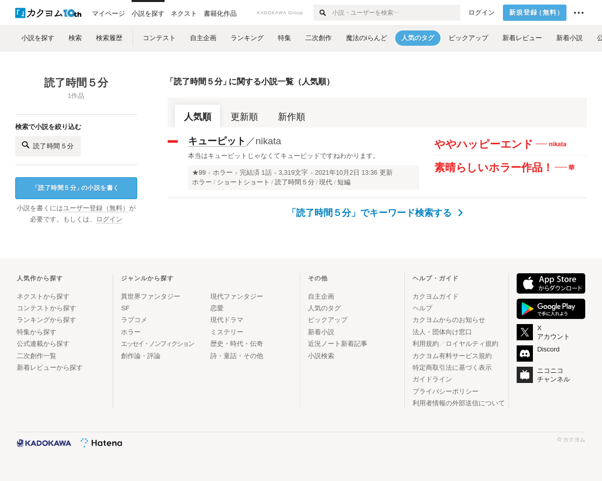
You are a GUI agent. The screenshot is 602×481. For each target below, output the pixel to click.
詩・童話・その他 (236, 356)
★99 (199, 172)
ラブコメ (134, 320)
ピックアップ (327, 320)
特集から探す (36, 332)
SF (125, 308)
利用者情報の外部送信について (459, 403)
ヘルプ (422, 308)
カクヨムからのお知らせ (449, 320)
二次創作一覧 (36, 356)
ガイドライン (432, 379)
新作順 (291, 117)
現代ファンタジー (236, 296)
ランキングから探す (46, 320)
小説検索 (321, 356)
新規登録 (536, 12)
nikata (268, 141)
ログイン (481, 12)
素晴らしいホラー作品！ (493, 167)
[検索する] (322, 13)
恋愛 (217, 308)
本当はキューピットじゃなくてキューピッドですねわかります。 (283, 155)
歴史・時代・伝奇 (236, 343)
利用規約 (426, 343)
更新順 (244, 117)
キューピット (217, 141)
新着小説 (321, 332)
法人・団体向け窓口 (442, 332)
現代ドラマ (226, 320)
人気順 (197, 117)
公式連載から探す (43, 343)
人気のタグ (324, 308)
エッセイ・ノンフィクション (157, 343)
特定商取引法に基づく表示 (452, 367)
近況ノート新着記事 (337, 343)
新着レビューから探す (50, 367)
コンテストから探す (46, 308)
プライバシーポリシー (446, 391)
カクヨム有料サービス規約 (452, 356)
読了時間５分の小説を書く (75, 188)
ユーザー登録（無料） (96, 208)
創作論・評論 (141, 356)
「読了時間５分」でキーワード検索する (375, 213)
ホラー (223, 172)
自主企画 (321, 296)
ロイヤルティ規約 (472, 343)
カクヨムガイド (436, 296)
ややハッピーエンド (483, 144)
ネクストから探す (43, 296)
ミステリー (226, 332)
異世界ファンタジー (150, 296)
